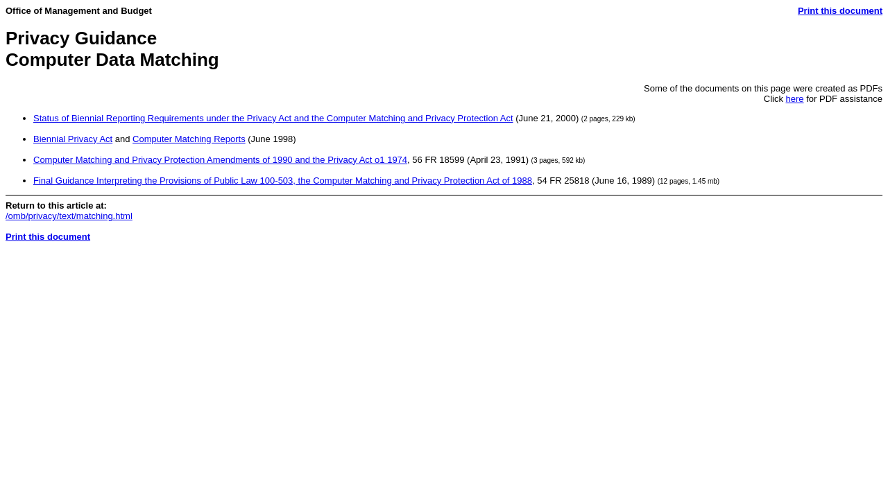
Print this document (840, 11)
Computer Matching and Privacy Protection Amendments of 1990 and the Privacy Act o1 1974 (220, 160)
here (795, 99)
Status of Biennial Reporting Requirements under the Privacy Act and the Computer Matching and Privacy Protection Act (273, 118)
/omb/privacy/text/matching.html (69, 216)
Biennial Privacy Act (72, 139)
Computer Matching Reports (189, 139)
